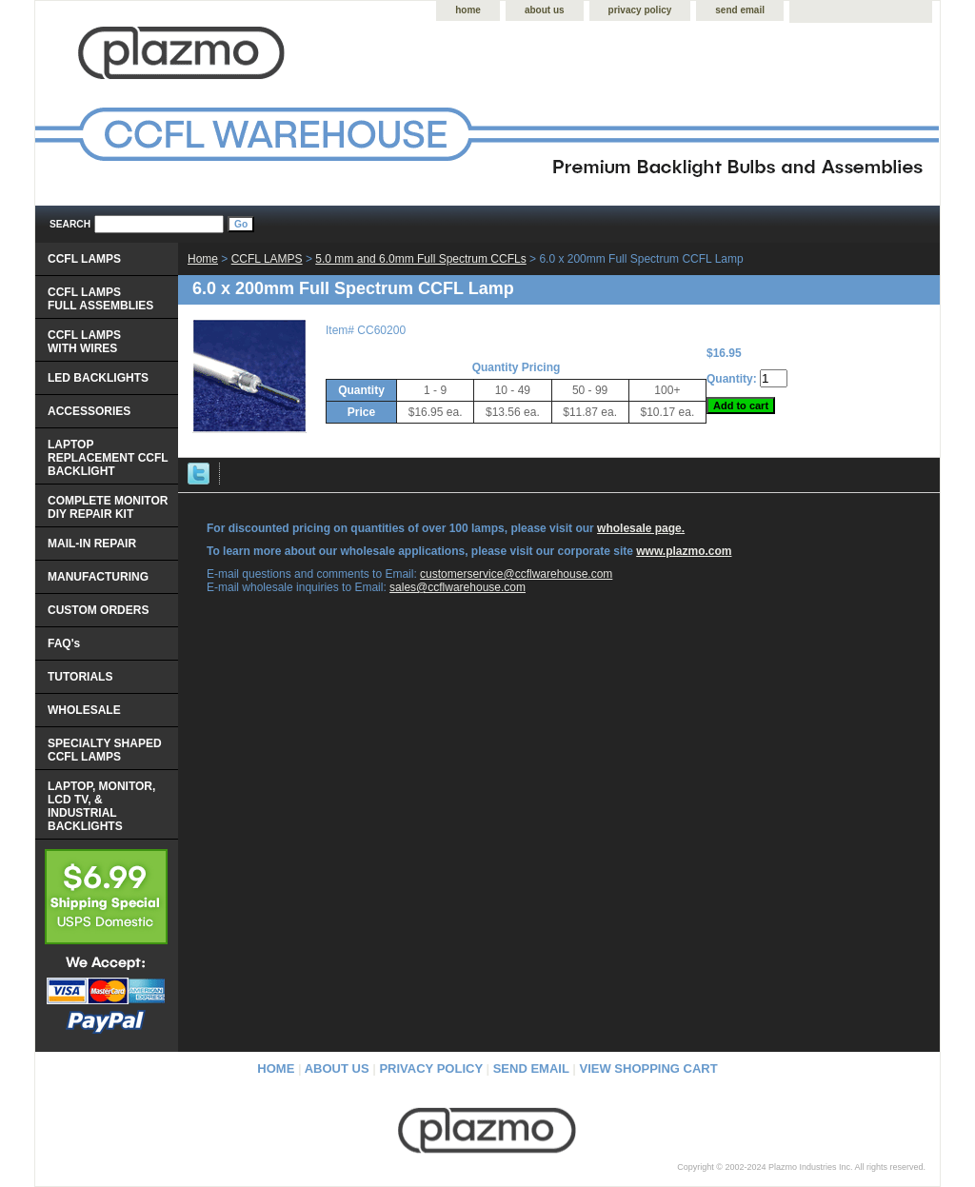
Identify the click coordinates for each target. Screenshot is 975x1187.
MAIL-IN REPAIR (92, 543)
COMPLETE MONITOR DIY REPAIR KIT (108, 507)
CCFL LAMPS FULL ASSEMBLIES (100, 299)
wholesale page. (641, 528)
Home (203, 259)
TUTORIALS (80, 676)
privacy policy (640, 10)
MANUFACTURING (98, 577)
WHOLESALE (84, 710)
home (468, 10)
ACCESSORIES (89, 411)
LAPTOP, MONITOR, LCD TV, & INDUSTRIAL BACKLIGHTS (101, 806)
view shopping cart (649, 1068)
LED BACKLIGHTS (98, 378)
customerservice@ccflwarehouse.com (516, 574)
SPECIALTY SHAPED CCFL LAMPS (105, 750)
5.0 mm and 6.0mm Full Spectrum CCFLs (420, 259)
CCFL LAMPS (267, 259)
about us (545, 10)
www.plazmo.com (683, 551)
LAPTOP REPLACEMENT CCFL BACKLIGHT (108, 458)
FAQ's (64, 643)
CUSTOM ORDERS (98, 610)
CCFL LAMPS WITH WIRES (84, 341)
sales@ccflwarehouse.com (457, 587)
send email (740, 10)
